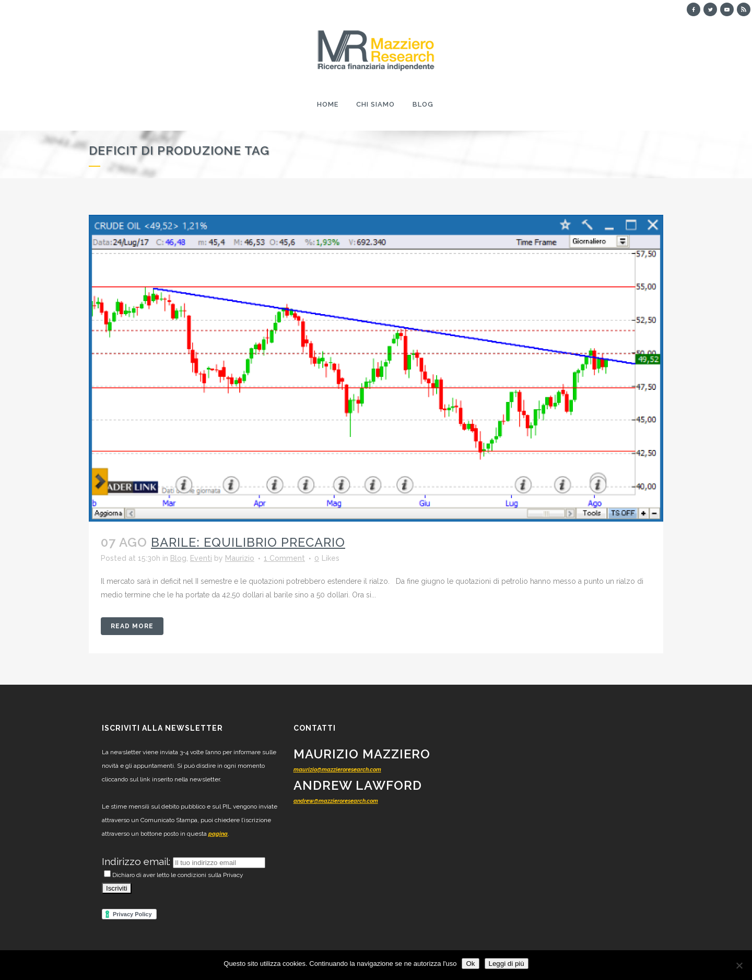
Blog (178, 558)
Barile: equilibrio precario (248, 542)
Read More (132, 626)
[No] (739, 965)
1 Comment (284, 558)
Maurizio (239, 558)
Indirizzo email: (137, 861)
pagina (218, 834)
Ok (470, 963)
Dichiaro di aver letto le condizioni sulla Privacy (173, 875)
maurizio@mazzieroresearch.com (337, 769)
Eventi (201, 558)
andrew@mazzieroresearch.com (335, 801)
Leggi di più (506, 963)
